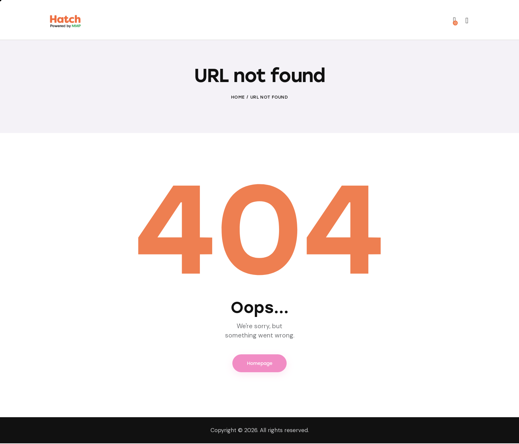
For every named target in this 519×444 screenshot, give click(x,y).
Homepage (259, 364)
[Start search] (467, 21)
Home (238, 97)
